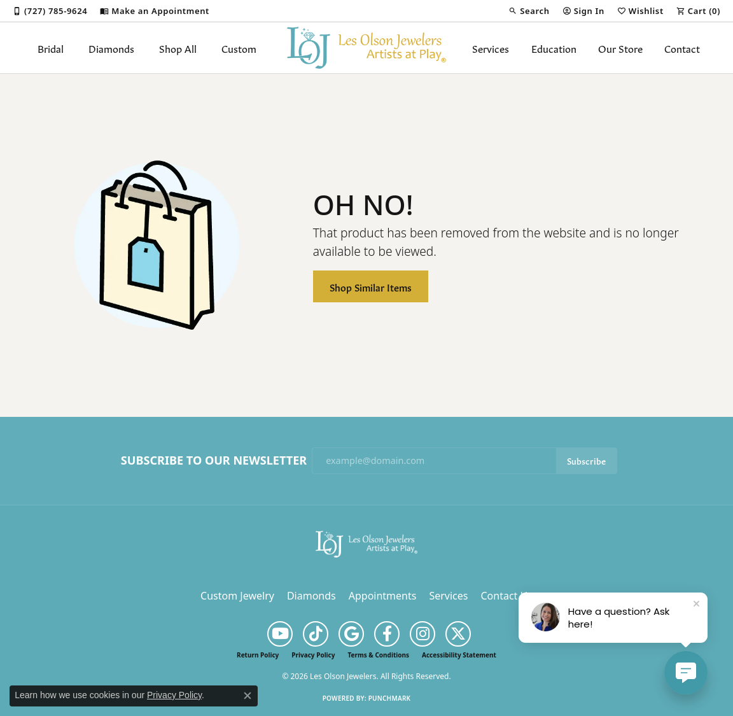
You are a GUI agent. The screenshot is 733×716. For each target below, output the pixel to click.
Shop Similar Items (371, 286)
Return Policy (258, 655)
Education (553, 48)
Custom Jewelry (237, 596)
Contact (682, 48)
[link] (50, 11)
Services (490, 48)
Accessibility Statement (459, 655)
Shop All (178, 48)
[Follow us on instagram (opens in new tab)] (422, 634)
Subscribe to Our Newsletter (214, 461)
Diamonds (111, 48)
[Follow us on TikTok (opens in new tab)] (315, 634)
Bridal (51, 48)
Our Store (620, 48)
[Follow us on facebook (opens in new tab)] (387, 634)
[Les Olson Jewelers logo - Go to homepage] (366, 47)
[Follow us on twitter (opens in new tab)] (458, 634)
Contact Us (506, 596)
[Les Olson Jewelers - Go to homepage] (366, 543)
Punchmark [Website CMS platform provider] (389, 698)
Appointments (383, 596)
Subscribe (586, 460)
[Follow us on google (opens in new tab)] (351, 634)
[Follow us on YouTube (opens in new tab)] (280, 634)
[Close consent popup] (247, 695)
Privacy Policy (313, 655)
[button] (528, 11)
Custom (238, 48)
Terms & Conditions (378, 655)
